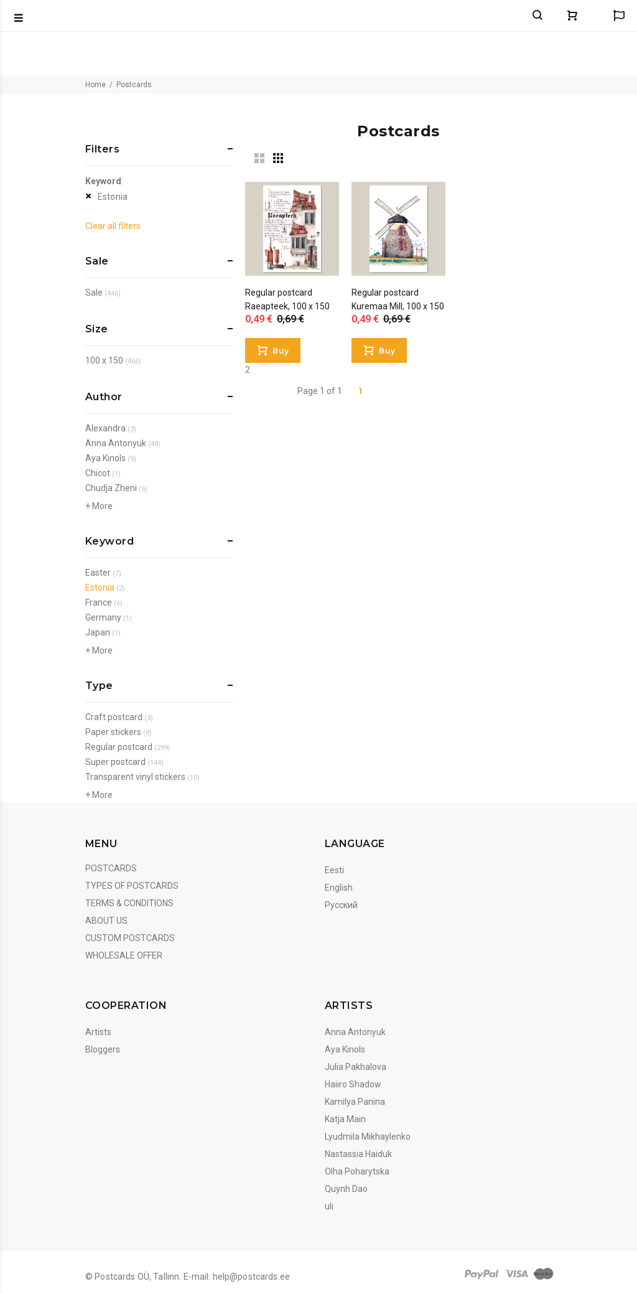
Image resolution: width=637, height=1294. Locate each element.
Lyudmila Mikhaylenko (368, 1137)
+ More (99, 506)
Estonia (113, 197)
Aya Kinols (105, 458)
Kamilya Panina (355, 1102)
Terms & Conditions (129, 903)
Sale (94, 293)
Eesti (334, 870)
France (98, 602)
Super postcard (115, 762)
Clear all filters (113, 226)
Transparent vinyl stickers (135, 777)
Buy (280, 350)
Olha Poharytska (357, 1171)
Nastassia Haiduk (358, 1154)
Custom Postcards (130, 938)
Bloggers (102, 1049)
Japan (97, 632)
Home (95, 84)
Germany (103, 617)
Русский (341, 905)
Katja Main (345, 1119)
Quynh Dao (346, 1189)
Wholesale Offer (123, 955)
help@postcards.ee (251, 1277)
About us (106, 921)
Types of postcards (132, 886)
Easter (98, 573)
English (339, 888)
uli (329, 1206)
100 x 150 (104, 360)
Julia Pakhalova (355, 1067)
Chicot (97, 473)
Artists (98, 1032)
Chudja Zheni (111, 488)
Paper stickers (113, 732)
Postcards (111, 868)
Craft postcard (113, 717)
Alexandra (105, 428)
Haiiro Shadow (353, 1084)
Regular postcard (118, 747)
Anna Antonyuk (115, 443)
